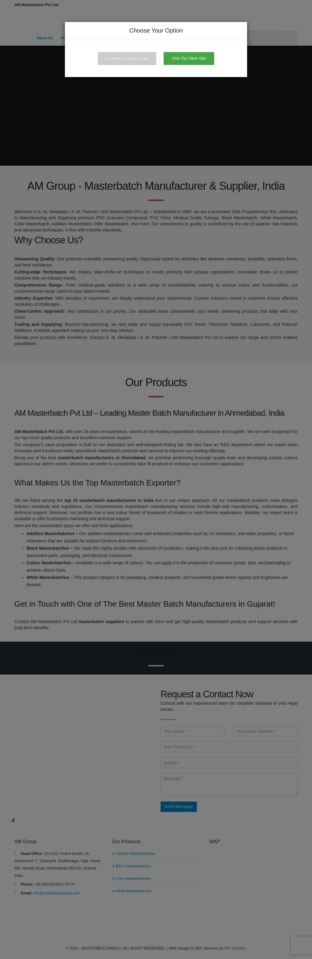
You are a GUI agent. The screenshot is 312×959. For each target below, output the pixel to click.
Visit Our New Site (189, 58)
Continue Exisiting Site (127, 58)
